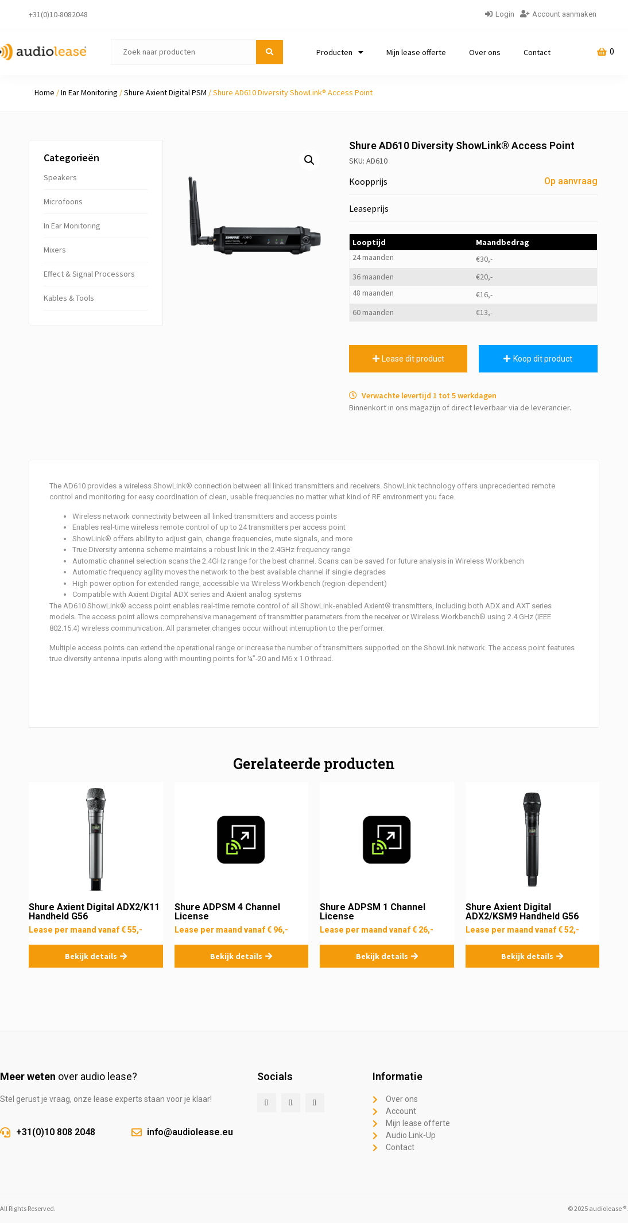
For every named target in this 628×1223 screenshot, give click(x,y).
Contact (537, 52)
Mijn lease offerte (416, 52)
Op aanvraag (571, 181)
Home (44, 92)
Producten (339, 52)
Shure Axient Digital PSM (165, 92)
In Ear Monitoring (89, 92)
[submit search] (269, 52)
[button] (309, 160)
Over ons (485, 52)
